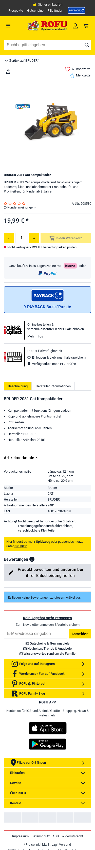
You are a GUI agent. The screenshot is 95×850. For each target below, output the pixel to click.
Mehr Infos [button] (35, 336)
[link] (76, 10)
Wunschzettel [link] (78, 69)
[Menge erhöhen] (34, 238)
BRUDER (54, 499)
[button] (31, 559)
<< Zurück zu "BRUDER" (22, 60)
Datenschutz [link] (40, 836)
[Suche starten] (87, 45)
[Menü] (15, 25)
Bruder (52, 488)
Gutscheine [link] (35, 10)
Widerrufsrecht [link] (72, 836)
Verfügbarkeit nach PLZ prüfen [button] (51, 363)
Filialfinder (55, 10)
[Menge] (21, 238)
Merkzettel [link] (80, 75)
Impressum (20, 836)
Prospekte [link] (15, 10)
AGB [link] (55, 836)
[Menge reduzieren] (9, 238)
